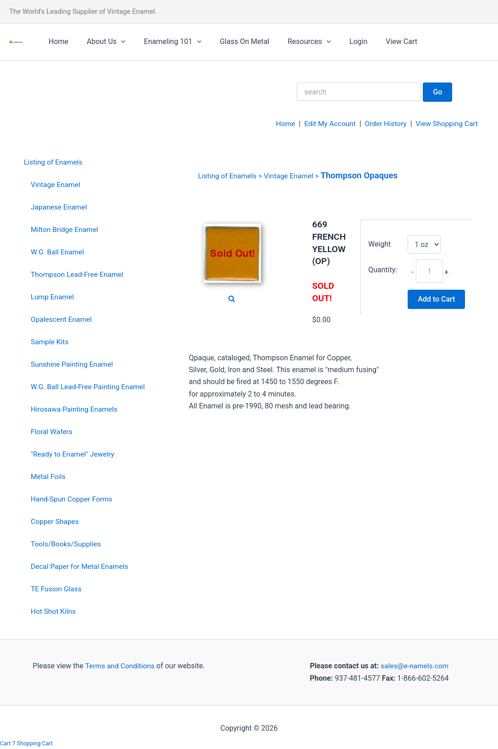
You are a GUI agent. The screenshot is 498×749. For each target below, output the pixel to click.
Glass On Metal (231, 41)
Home (56, 41)
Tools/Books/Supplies (67, 542)
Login (338, 41)
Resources (293, 41)
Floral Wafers (52, 430)
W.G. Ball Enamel (58, 251)
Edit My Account (326, 123)
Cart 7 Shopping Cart (27, 743)
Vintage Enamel (56, 184)
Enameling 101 (163, 41)
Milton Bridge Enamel (65, 229)
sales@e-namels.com (415, 663)
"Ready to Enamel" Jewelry (74, 452)
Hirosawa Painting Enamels (75, 408)
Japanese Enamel (60, 207)
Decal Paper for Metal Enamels (81, 564)
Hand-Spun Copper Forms (73, 497)
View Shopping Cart (446, 123)
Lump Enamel (53, 296)
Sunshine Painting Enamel (73, 363)
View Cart (377, 41)
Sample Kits (50, 340)
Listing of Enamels (54, 162)
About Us (100, 41)
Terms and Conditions (118, 663)
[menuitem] (86, 162)
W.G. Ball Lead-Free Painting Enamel (89, 385)
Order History (382, 123)
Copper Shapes (55, 519)
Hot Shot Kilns (54, 609)
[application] (115, 41)
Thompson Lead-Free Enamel (78, 274)
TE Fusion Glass (57, 587)
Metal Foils (48, 475)
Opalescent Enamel (62, 318)
